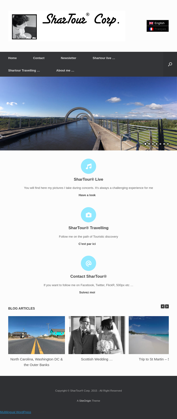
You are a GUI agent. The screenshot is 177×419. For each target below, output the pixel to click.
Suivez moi (88, 292)
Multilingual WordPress (15, 412)
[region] (88, 113)
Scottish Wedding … (97, 359)
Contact (38, 58)
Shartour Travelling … (24, 70)
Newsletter (68, 58)
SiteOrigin (85, 400)
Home (12, 58)
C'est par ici (88, 244)
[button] (170, 64)
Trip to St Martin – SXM (157, 359)
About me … (65, 70)
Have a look (88, 195)
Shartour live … (104, 58)
